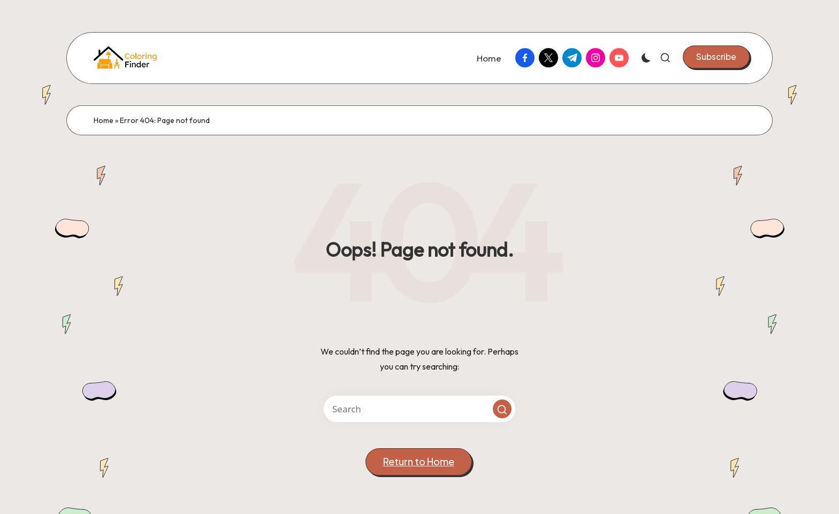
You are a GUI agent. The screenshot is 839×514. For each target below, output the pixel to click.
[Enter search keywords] (419, 409)
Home (103, 120)
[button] (716, 56)
